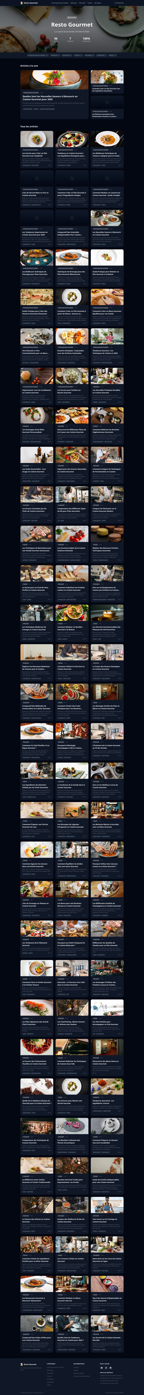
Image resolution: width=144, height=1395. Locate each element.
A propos (76, 1367)
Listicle (112, 55)
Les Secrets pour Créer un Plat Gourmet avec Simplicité (109, 1383)
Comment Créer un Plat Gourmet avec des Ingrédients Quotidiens (111, 1378)
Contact (75, 1370)
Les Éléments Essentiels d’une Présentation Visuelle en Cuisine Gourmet (109, 1381)
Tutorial (89, 3)
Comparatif (101, 55)
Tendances (73, 3)
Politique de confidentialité (81, 1376)
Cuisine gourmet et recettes (59, 3)
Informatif (82, 3)
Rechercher (119, 3)
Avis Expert (97, 3)
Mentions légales (78, 1373)
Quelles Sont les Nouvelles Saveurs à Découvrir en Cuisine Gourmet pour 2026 (111, 1376)
